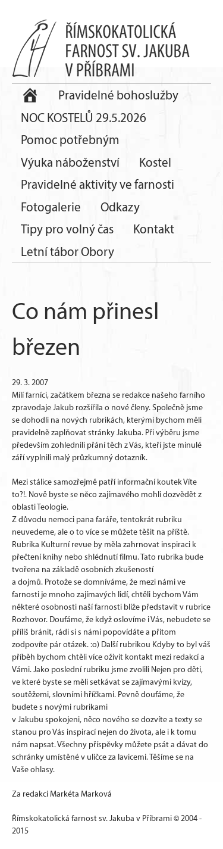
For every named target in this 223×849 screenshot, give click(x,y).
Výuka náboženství (70, 162)
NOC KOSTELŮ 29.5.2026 (83, 117)
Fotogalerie (51, 206)
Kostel (155, 162)
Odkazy (120, 206)
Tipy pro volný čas (67, 228)
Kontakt (153, 228)
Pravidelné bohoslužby (118, 95)
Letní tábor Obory (67, 251)
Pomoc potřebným (70, 139)
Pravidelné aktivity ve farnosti (97, 184)
